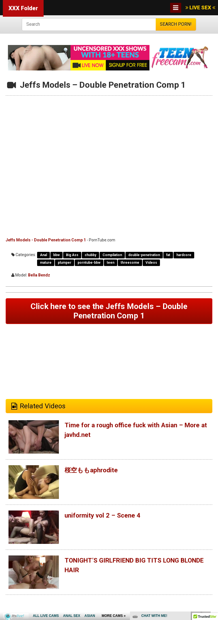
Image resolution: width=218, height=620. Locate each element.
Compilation (112, 255)
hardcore (183, 255)
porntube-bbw (89, 263)
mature (46, 263)
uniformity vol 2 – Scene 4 (105, 517)
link (213, 531)
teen (110, 263)
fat (168, 255)
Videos (151, 263)
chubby (90, 255)
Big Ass (72, 255)
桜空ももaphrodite (93, 472)
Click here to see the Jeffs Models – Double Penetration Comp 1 (109, 312)
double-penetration (144, 255)
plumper (64, 263)
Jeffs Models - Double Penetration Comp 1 (46, 240)
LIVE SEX (200, 7)
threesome (130, 263)
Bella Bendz (39, 275)
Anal (43, 255)
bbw (56, 255)
